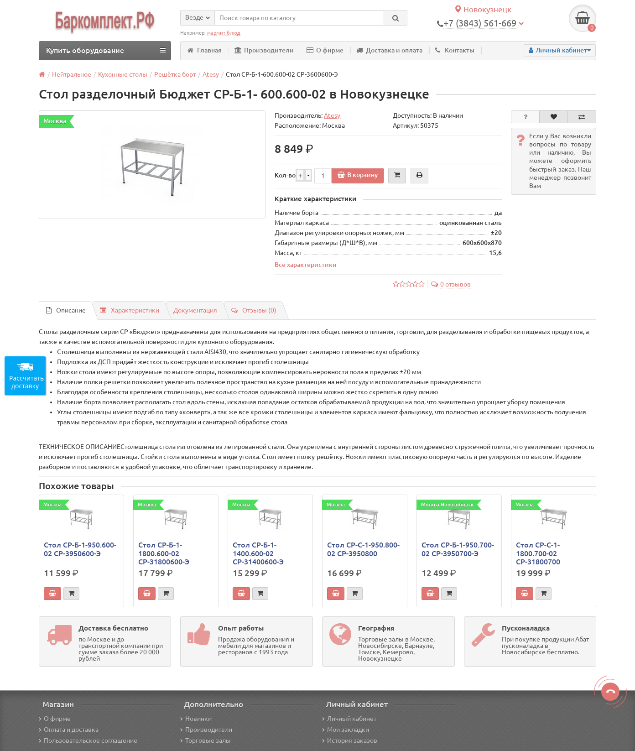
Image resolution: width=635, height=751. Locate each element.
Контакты (454, 50)
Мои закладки (345, 729)
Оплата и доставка (69, 729)
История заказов (349, 740)
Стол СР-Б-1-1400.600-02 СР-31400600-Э (258, 553)
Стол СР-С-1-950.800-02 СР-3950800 (363, 549)
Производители (264, 50)
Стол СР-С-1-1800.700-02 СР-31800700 (538, 553)
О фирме (325, 50)
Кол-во (285, 175)
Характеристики (129, 310)
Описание (66, 310)
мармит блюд (223, 33)
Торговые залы (205, 740)
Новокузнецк (482, 9)
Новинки (196, 718)
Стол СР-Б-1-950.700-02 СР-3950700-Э (458, 549)
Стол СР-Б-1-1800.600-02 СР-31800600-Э (163, 553)
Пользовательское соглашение (88, 740)
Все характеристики (306, 264)
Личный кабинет (349, 718)
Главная (204, 50)
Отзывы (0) (253, 310)
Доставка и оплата (389, 50)
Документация (195, 310)
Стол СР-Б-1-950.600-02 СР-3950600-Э (80, 549)
